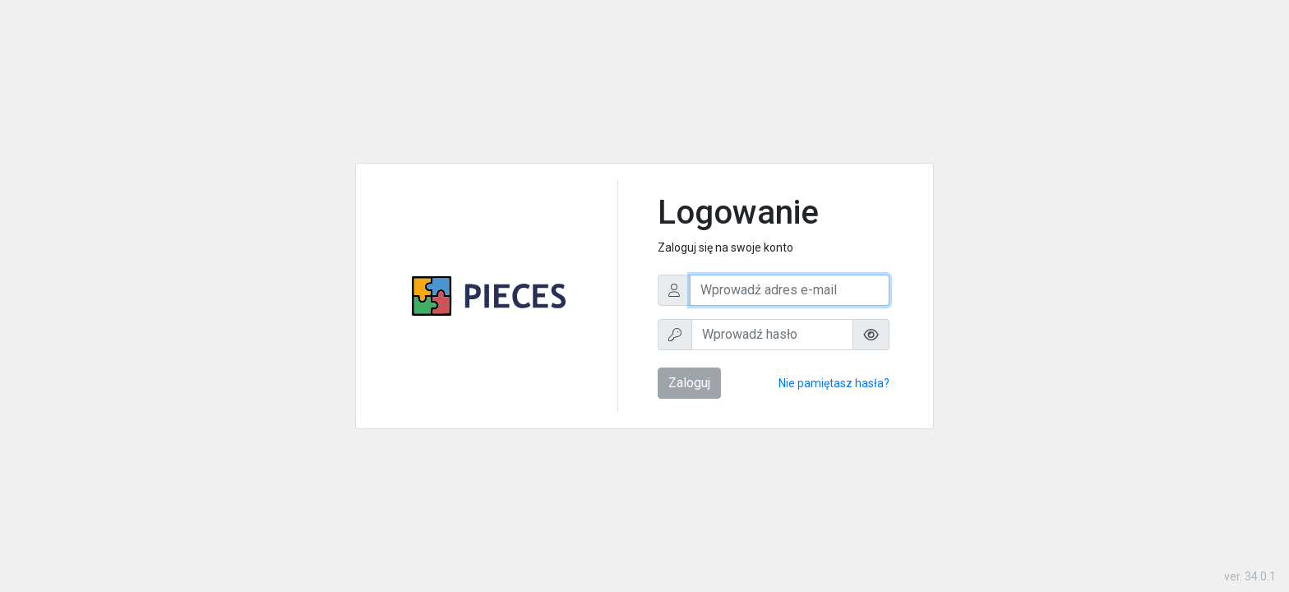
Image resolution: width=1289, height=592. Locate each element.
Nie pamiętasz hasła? (833, 383)
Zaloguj (689, 383)
